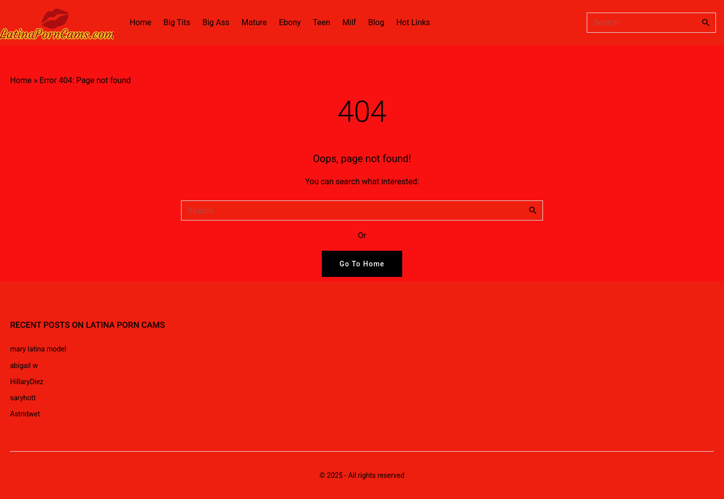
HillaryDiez (26, 382)
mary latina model (38, 349)
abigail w (24, 366)
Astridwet (25, 414)
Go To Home (362, 264)
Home (21, 80)
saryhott (23, 398)
